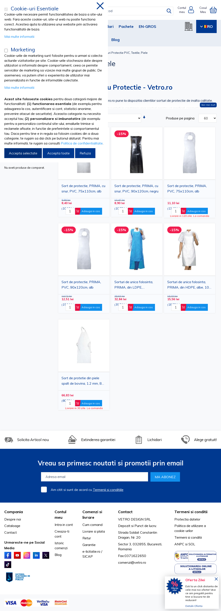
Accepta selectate (23, 153)
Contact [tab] (125, 511)
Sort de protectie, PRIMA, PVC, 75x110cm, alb (187, 189)
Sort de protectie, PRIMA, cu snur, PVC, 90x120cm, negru (136, 189)
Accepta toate (58, 153)
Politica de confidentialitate (82, 143)
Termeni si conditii (188, 537)
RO (206, 26)
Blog (115, 39)
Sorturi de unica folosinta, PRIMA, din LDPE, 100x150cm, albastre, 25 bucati (134, 285)
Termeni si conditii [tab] (190, 511)
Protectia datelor (187, 519)
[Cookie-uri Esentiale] (6, 9)
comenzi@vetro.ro (132, 562)
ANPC (179, 544)
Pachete (126, 26)
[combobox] (114, 11)
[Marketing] (6, 50)
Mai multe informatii (19, 36)
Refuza (85, 153)
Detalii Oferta (193, 606)
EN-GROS (147, 26)
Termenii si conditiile (108, 489)
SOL (191, 544)
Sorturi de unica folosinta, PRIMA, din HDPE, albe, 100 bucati (189, 285)
